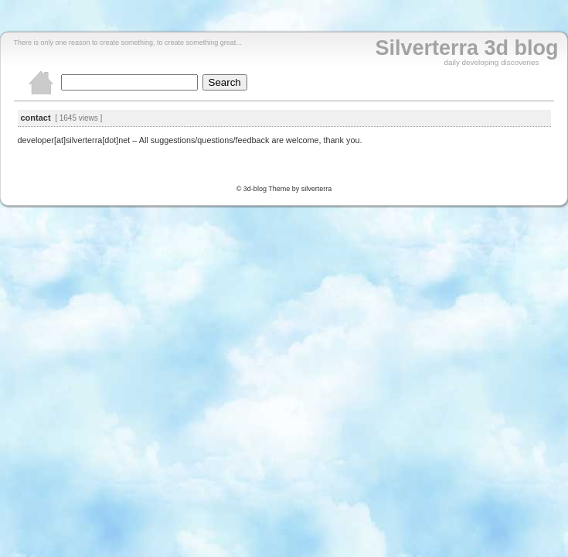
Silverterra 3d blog (466, 48)
